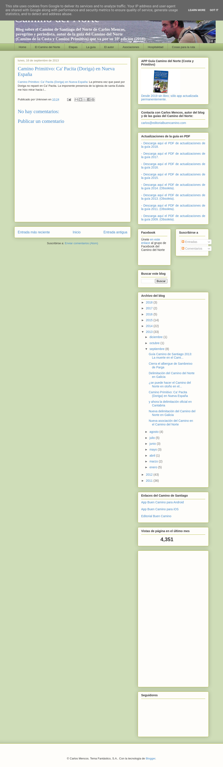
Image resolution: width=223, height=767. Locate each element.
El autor (109, 47)
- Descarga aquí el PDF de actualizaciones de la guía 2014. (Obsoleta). (173, 186)
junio (153, 443)
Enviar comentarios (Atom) (81, 243)
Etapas (73, 47)
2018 (150, 302)
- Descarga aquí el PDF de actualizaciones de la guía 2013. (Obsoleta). (173, 196)
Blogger (150, 758)
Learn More (196, 10)
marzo (154, 461)
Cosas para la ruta (183, 47)
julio (152, 438)
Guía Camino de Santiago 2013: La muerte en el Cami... (170, 355)
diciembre (156, 337)
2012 (150, 474)
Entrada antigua (115, 232)
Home (22, 47)
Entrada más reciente (34, 232)
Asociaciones (131, 47)
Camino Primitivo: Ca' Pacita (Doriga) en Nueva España (52, 81)
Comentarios (192, 248)
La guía (90, 47)
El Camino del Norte (47, 47)
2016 (150, 314)
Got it (214, 10)
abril (152, 455)
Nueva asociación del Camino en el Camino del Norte (171, 422)
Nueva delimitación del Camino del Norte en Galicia (172, 413)
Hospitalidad (155, 47)
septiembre (157, 349)
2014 (150, 326)
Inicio (77, 232)
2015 (150, 320)
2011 (150, 480)
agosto (154, 431)
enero (153, 467)
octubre (154, 343)
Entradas (189, 242)
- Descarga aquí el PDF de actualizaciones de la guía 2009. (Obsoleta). (173, 217)
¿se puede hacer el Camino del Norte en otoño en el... (170, 384)
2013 (150, 332)
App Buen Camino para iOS (160, 509)
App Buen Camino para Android (162, 502)
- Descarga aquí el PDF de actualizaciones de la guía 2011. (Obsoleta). (173, 207)
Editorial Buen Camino (156, 516)
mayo (153, 449)
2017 (150, 308)
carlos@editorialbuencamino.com (163, 123)
